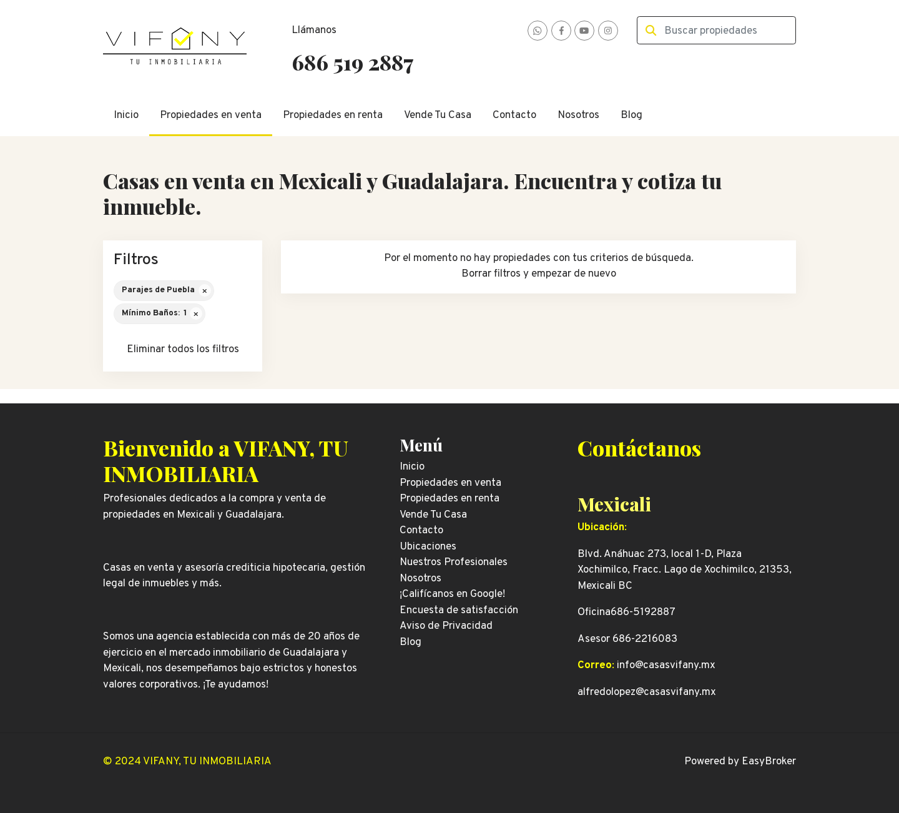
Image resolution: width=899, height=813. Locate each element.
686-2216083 (644, 639)
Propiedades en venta (211, 115)
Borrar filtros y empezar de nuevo (538, 274)
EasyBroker (769, 762)
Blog (631, 115)
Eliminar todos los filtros (183, 350)
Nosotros (578, 115)
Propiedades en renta (333, 115)
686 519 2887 (352, 61)
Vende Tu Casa (437, 115)
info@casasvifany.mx (666, 666)
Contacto (514, 115)
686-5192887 (643, 612)
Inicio (126, 115)
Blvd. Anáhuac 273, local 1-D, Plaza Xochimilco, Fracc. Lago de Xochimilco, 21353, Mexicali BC (684, 570)
